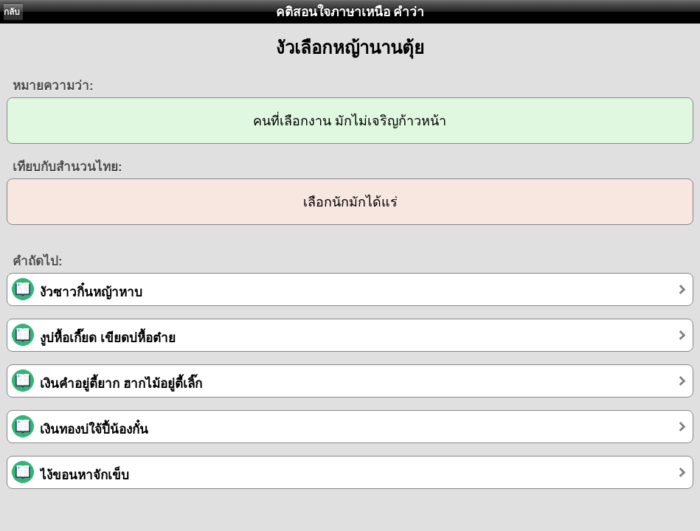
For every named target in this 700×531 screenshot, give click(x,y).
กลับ (12, 12)
